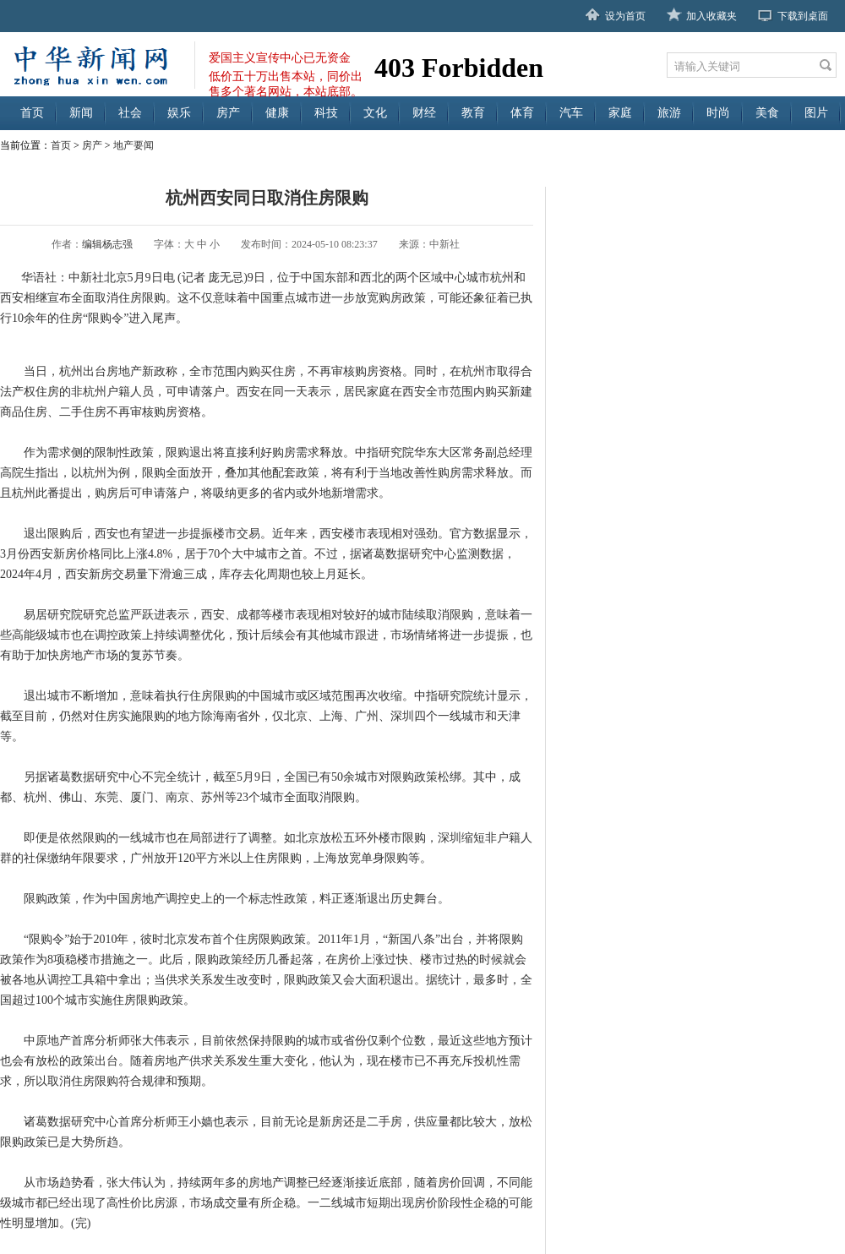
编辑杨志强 (107, 244)
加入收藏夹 (711, 16)
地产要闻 (133, 145)
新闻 (81, 112)
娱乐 (179, 112)
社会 (130, 112)
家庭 (620, 112)
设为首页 (625, 16)
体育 (522, 112)
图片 (816, 112)
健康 (277, 112)
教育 (473, 112)
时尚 (718, 112)
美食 (767, 112)
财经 (424, 112)
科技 (326, 112)
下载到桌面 (802, 16)
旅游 (669, 112)
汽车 (571, 112)
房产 (228, 112)
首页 (32, 112)
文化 (375, 112)
